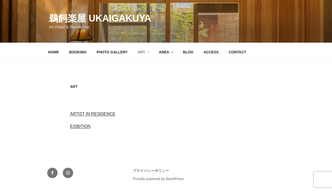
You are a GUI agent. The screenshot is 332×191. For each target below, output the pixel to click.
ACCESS (210, 52)
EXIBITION (80, 126)
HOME (53, 52)
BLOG (188, 52)
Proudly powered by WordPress (158, 179)
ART (144, 52)
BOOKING (77, 52)
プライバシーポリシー (151, 170)
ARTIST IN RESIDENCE (92, 114)
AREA (166, 52)
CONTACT (237, 52)
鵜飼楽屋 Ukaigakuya (100, 18)
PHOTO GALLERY (112, 52)
